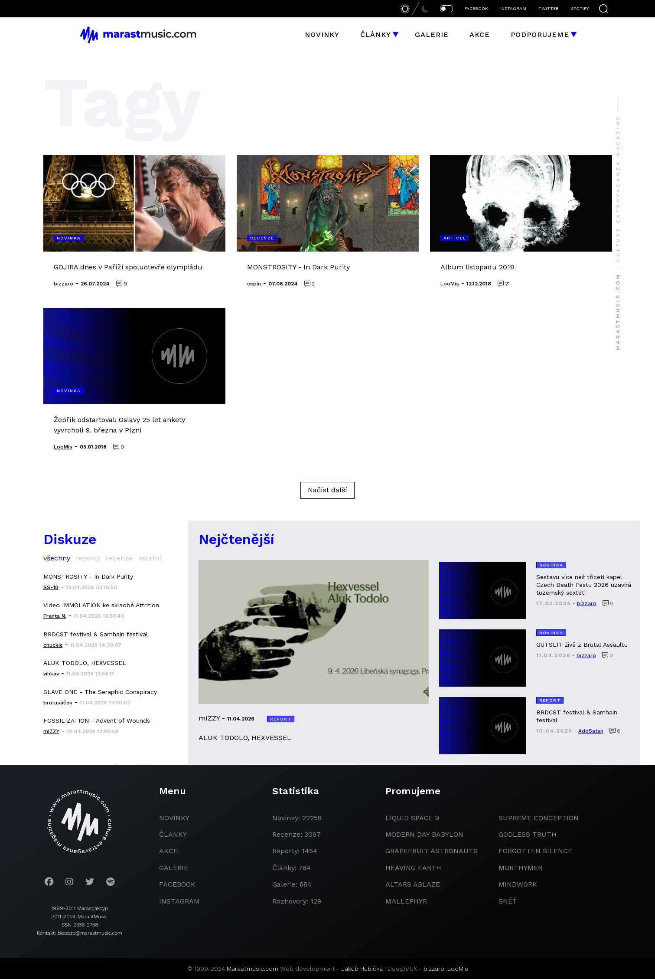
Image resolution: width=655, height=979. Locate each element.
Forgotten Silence (535, 851)
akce (168, 851)
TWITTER (548, 8)
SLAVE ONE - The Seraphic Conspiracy (100, 691)
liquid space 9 (412, 818)
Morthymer (520, 868)
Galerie (432, 34)
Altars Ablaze (412, 884)
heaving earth (413, 868)
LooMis (457, 968)
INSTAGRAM (513, 8)
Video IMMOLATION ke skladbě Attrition (101, 605)
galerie (173, 868)
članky (173, 834)
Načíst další (327, 490)
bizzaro (434, 968)
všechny (56, 558)
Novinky (322, 34)
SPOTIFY (580, 8)
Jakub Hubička (362, 968)
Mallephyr (406, 901)
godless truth (528, 834)
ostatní (149, 558)
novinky (174, 818)
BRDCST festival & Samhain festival (95, 634)
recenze (119, 558)
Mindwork (518, 884)
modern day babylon (424, 834)
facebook (177, 884)
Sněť (508, 901)
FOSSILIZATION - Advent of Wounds (96, 720)
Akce (479, 34)
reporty (88, 558)
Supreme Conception (539, 818)
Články (375, 34)
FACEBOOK (476, 8)
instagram (179, 901)
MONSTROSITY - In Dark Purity (88, 576)
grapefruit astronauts (431, 851)
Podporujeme (540, 34)
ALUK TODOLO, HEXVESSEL (84, 662)
